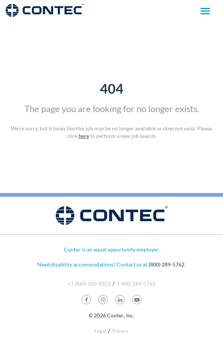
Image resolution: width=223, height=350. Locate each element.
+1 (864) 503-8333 (89, 284)
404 (111, 88)
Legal (100, 331)
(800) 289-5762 (166, 264)
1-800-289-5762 (136, 284)
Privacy (120, 331)
